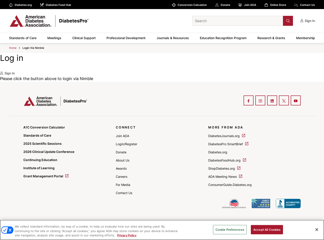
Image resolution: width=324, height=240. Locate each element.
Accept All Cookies (266, 229)
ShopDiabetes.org (224, 168)
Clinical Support (84, 38)
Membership (305, 38)
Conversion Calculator (192, 5)
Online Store (278, 5)
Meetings (54, 38)
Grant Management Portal (45, 176)
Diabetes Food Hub (58, 5)
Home (13, 48)
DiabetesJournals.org (226, 136)
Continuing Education (40, 160)
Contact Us (307, 5)
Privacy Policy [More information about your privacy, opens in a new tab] (126, 235)
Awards (121, 168)
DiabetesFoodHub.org (227, 160)
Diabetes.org (23, 5)
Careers (121, 176)
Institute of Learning (39, 168)
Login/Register (126, 144)
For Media (123, 185)
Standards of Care (22, 38)
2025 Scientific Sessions (42, 143)
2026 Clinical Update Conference (48, 152)
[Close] (317, 230)
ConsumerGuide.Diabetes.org (230, 185)
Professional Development (125, 38)
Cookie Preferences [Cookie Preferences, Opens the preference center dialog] (229, 229)
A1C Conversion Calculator (44, 127)
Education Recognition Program (223, 38)
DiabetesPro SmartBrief (228, 144)
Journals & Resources (173, 38)
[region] (162, 230)
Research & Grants (271, 38)
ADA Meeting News (225, 176)
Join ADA (250, 5)
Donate (225, 5)
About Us (122, 160)
